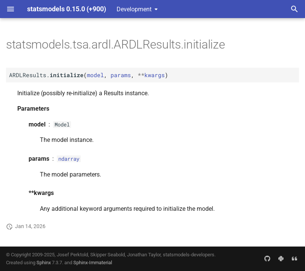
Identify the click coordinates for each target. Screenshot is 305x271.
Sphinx (43, 262)
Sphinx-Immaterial (92, 262)
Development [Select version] (134, 9)
